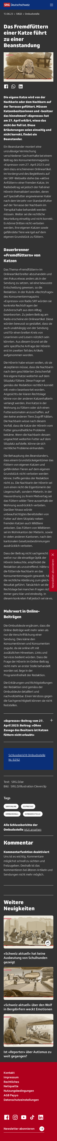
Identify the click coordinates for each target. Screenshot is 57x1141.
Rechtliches (11, 1081)
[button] (51, 5)
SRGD (19, 14)
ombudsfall (12, 814)
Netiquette (11, 1086)
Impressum (11, 1077)
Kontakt (9, 1072)
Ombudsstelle (32, 14)
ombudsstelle (33, 814)
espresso (28, 806)
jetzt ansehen (32, 829)
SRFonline (11, 806)
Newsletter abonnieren (24, 1128)
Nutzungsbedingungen (19, 1090)
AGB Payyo (11, 1095)
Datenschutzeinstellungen (21, 1099)
